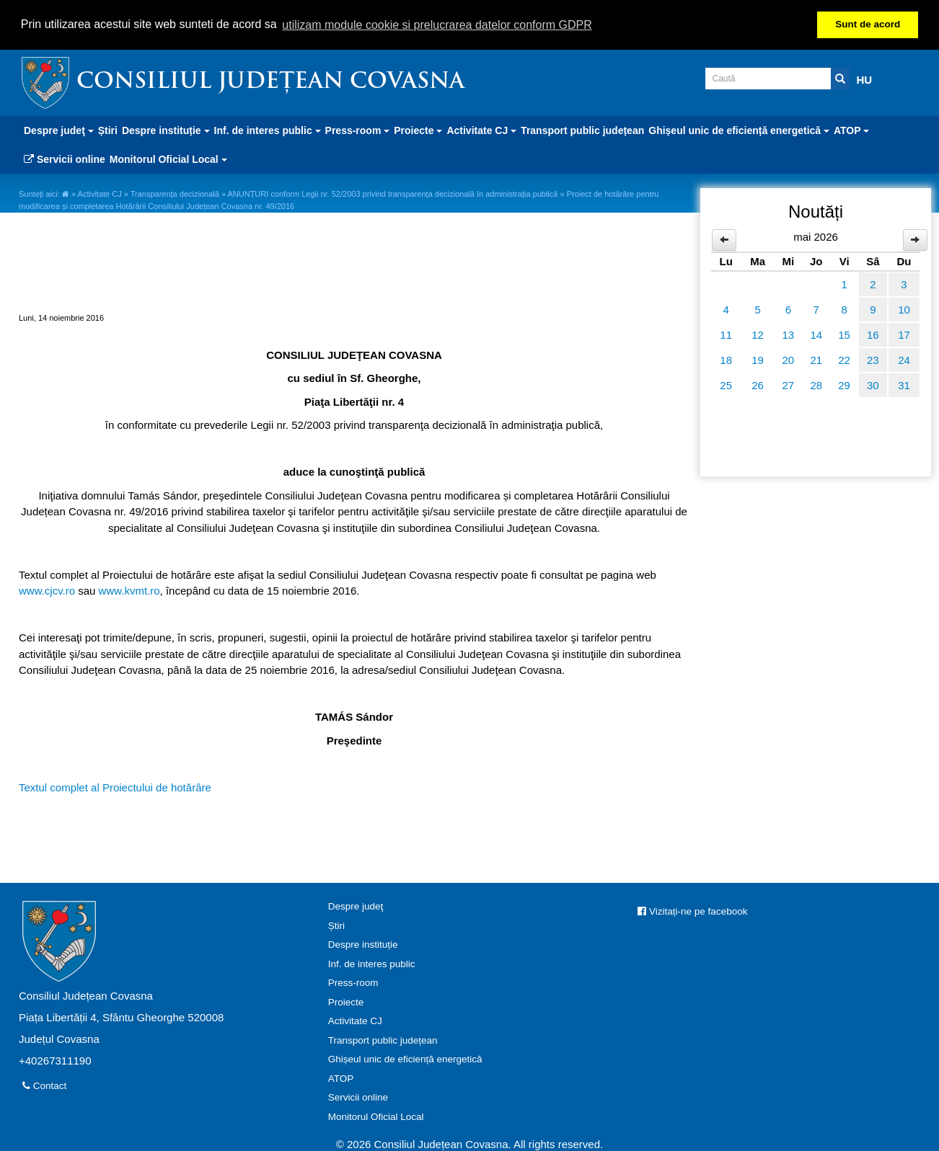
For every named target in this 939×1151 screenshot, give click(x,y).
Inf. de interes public (371, 962)
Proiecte (346, 1000)
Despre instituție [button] (166, 129)
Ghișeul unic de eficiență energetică (405, 1058)
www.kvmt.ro (129, 590)
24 (904, 358)
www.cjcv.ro (47, 590)
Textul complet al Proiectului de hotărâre (115, 786)
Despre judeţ (356, 905)
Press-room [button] (357, 129)
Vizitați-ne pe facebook (692, 910)
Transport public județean (582, 129)
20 (788, 358)
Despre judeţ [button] (59, 129)
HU (865, 79)
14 (816, 333)
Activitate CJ (100, 193)
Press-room (353, 982)
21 (816, 358)
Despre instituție (363, 943)
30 (873, 384)
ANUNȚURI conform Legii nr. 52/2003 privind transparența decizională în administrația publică (392, 193)
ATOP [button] (851, 129)
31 (904, 384)
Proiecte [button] (418, 129)
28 (816, 384)
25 (726, 384)
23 (873, 358)
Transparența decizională (175, 193)
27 (788, 384)
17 (904, 333)
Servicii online (64, 158)
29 (844, 384)
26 (757, 384)
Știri (108, 129)
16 (873, 333)
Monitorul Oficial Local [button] (168, 158)
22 (844, 358)
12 (757, 333)
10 (904, 308)
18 (726, 358)
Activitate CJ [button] (481, 129)
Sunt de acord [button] (867, 24)
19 (757, 358)
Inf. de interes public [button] (267, 129)
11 (726, 333)
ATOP (341, 1077)
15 (844, 333)
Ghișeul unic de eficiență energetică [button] (738, 129)
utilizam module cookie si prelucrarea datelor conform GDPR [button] (437, 25)
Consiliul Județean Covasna (270, 82)
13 (788, 333)
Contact (44, 1085)
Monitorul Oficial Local (376, 1115)
